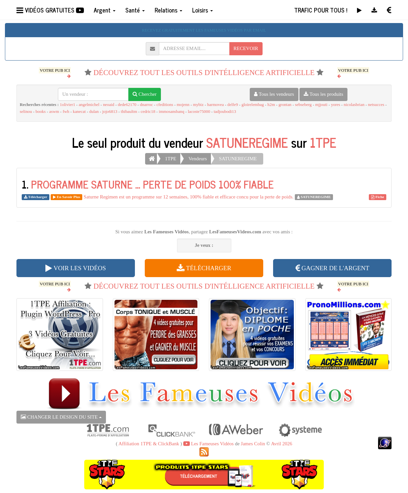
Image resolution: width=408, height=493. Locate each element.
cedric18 (147, 111)
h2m (271, 104)
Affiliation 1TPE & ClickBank (148, 443)
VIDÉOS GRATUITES (50, 10)
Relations (168, 10)
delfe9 (232, 104)
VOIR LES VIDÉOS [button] (75, 268)
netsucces (376, 104)
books (41, 111)
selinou (26, 111)
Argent (104, 10)
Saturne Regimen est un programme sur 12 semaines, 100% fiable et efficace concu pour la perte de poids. (188, 196)
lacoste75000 (199, 111)
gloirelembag (253, 104)
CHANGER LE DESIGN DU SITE (61, 417)
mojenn (183, 104)
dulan (94, 111)
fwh (66, 111)
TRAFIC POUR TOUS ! (320, 10)
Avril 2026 (281, 443)
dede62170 (127, 104)
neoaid (108, 104)
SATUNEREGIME (247, 142)
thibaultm (129, 111)
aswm (54, 111)
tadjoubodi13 (225, 111)
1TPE (323, 142)
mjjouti (321, 104)
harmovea (215, 104)
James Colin (253, 443)
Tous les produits (323, 94)
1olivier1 (67, 104)
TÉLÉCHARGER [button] (204, 268)
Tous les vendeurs (274, 94)
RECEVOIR (246, 48)
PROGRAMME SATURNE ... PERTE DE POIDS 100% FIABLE (152, 184)
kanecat (79, 111)
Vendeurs (198, 158)
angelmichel (89, 104)
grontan (284, 104)
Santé (135, 10)
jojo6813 (109, 111)
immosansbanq (171, 111)
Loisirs (202, 10)
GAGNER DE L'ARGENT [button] (332, 268)
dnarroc (146, 104)
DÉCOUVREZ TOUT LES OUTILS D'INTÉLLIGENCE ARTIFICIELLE (204, 72)
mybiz (198, 104)
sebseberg (303, 104)
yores (335, 104)
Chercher (145, 94)
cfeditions (164, 104)
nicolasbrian (354, 104)
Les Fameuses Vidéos (208, 443)
